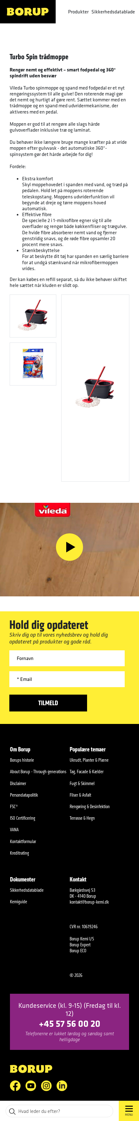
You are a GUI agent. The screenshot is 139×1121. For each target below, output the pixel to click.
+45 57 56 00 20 (69, 1023)
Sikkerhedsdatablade (113, 11)
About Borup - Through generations (38, 771)
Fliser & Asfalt (80, 795)
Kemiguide (18, 902)
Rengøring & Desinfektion (90, 806)
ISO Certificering (22, 818)
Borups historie (22, 760)
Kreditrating (19, 853)
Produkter (78, 12)
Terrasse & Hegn (82, 818)
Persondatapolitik (24, 795)
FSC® (14, 806)
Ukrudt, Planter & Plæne (89, 760)
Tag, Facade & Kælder (87, 771)
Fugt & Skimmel (82, 783)
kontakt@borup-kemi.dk (89, 902)
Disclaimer (18, 783)
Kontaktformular (23, 841)
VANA (14, 829)
